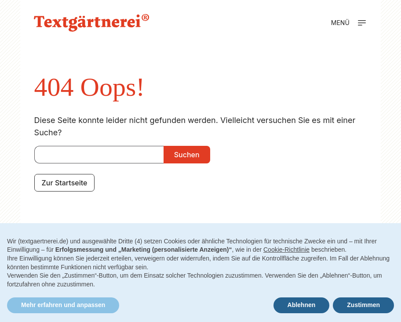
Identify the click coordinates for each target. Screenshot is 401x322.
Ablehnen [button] (302, 304)
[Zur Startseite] (91, 23)
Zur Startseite (64, 182)
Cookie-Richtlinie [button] (286, 249)
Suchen (187, 154)
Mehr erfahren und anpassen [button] (63, 304)
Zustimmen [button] (363, 304)
